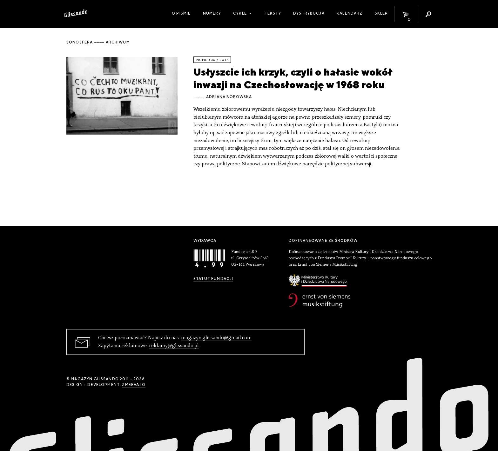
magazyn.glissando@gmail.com (216, 338)
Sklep (381, 13)
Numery (212, 13)
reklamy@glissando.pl (174, 345)
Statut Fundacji (213, 278)
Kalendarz (349, 13)
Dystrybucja (309, 13)
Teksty (273, 13)
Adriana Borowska (229, 97)
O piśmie (181, 13)
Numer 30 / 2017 (212, 60)
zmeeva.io (133, 384)
